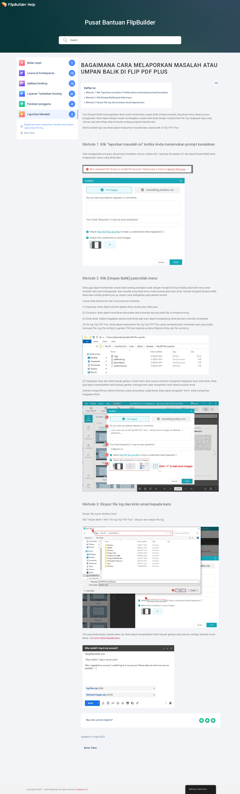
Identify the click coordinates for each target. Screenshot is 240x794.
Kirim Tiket (92, 747)
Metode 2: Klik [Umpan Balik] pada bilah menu (109, 97)
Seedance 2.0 (82, 789)
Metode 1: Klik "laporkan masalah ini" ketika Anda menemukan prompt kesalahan (127, 92)
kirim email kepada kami (107, 638)
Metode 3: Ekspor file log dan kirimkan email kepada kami (115, 102)
